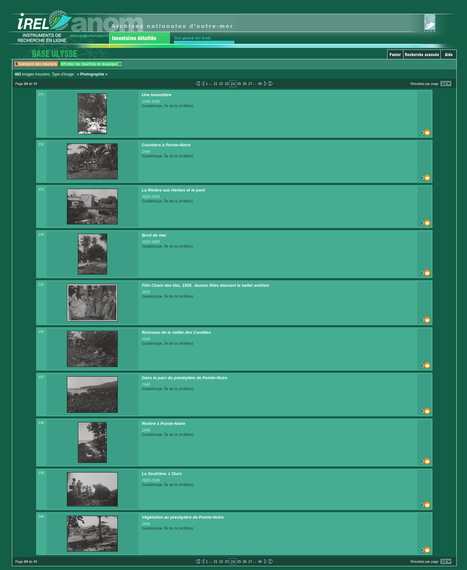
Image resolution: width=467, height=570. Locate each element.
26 (245, 84)
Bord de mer (154, 235)
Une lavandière (157, 94)
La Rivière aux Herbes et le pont (173, 190)
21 (216, 84)
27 (250, 84)
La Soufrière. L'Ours (162, 473)
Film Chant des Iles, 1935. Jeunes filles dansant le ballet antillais (205, 285)
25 (239, 84)
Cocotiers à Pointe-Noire (166, 145)
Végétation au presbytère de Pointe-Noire (182, 517)
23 (226, 84)
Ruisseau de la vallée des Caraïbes (176, 332)
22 (221, 84)
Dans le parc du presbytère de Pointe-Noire (184, 377)
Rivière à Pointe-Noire (163, 423)
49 (260, 84)
